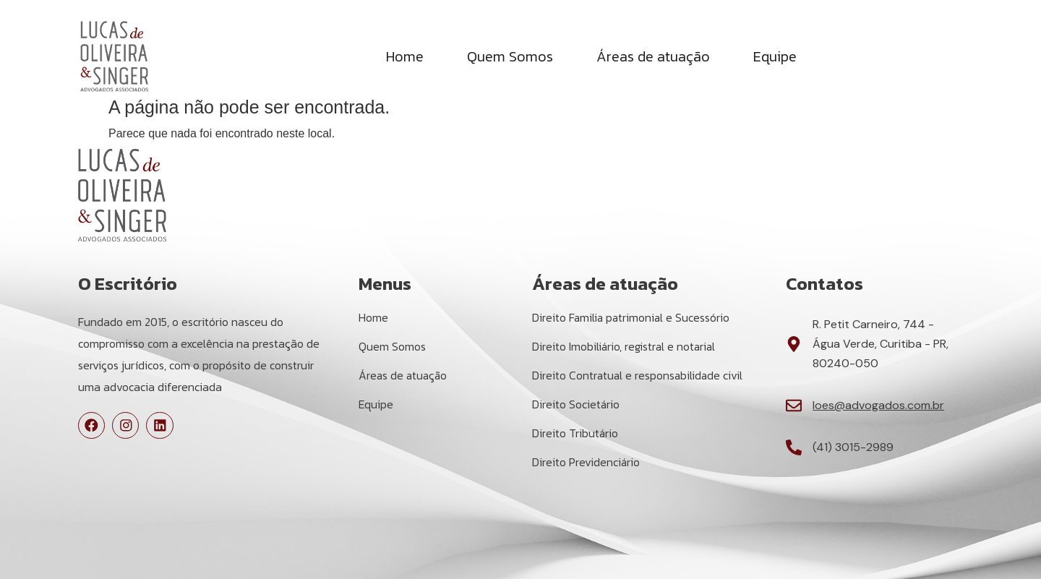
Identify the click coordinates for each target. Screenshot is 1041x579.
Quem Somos (510, 57)
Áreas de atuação (653, 57)
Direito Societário (576, 405)
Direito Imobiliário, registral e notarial (625, 347)
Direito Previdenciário (586, 462)
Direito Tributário (575, 433)
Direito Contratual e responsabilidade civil (638, 376)
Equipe (775, 57)
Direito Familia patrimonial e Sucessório (632, 318)
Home (405, 57)
